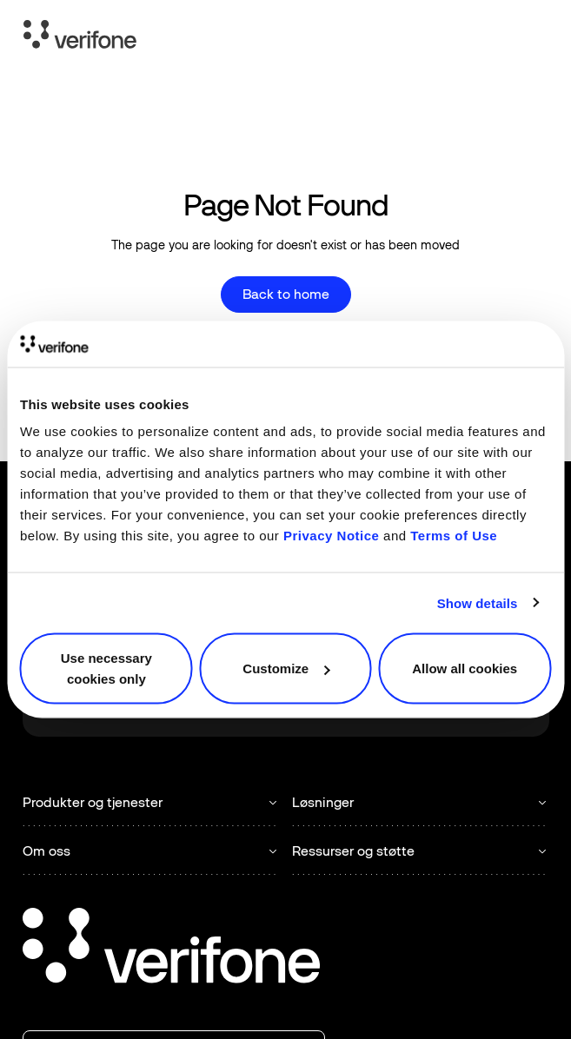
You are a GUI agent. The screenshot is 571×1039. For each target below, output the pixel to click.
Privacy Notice (331, 535)
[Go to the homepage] (171, 948)
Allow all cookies (464, 668)
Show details (477, 602)
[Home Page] (80, 37)
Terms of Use (453, 535)
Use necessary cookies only (106, 668)
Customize (285, 668)
